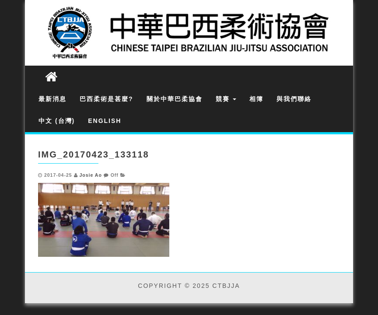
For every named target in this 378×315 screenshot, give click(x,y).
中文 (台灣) (56, 120)
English (104, 120)
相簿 (256, 98)
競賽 (226, 98)
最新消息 (52, 98)
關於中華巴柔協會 (175, 98)
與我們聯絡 (294, 98)
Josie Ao (90, 175)
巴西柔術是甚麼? (106, 98)
